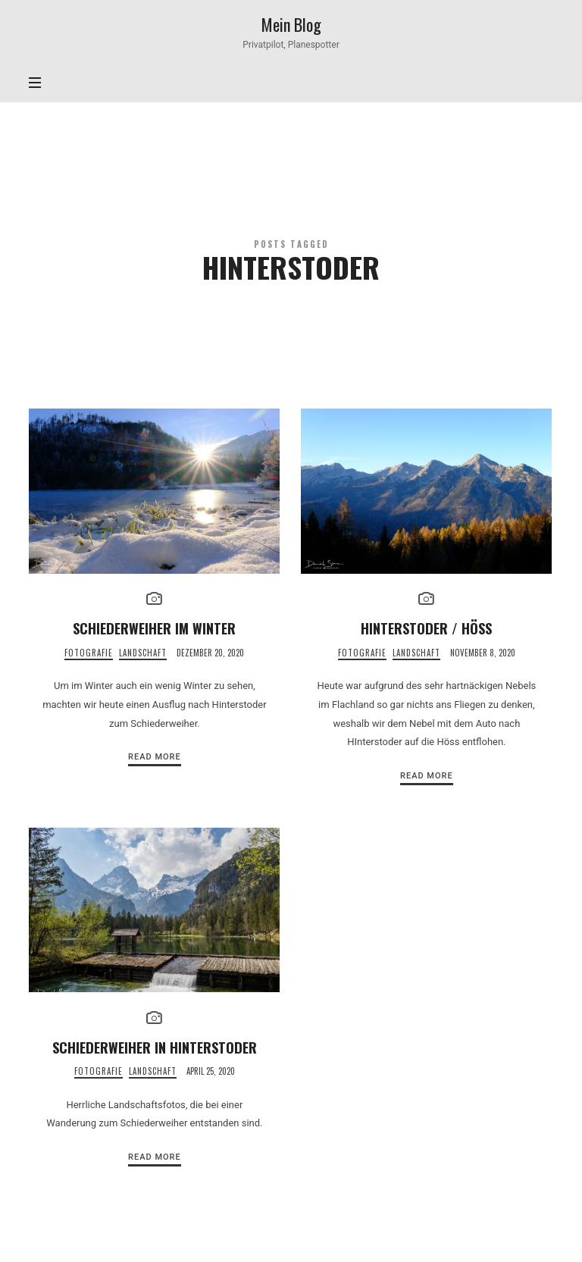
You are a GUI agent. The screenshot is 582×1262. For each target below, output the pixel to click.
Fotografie (88, 653)
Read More (154, 757)
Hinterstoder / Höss (426, 628)
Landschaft (143, 653)
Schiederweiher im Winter (154, 628)
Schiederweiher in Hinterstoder (154, 1047)
